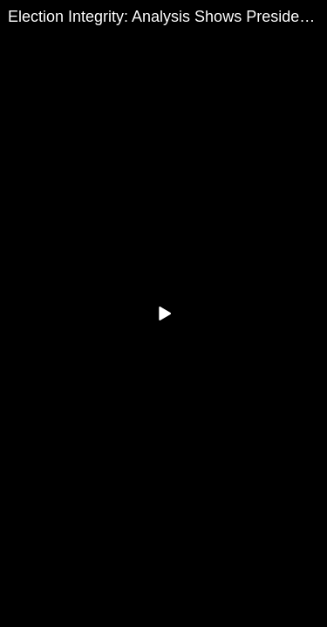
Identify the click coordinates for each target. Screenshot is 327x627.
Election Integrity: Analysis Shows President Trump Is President (167, 16)
